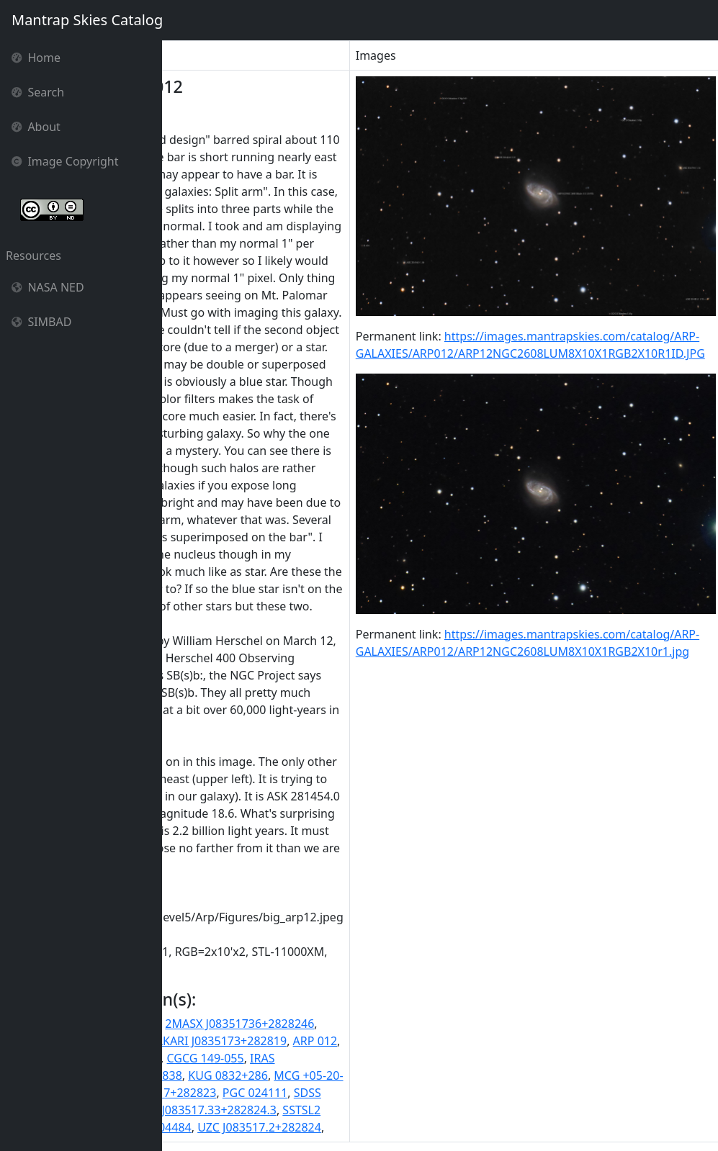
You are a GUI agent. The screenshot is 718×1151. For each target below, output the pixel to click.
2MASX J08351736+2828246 (397, 1024)
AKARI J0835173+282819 (378, 1041)
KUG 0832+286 (386, 1075)
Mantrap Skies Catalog (87, 20)
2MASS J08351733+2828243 (243, 1024)
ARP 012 (473, 1041)
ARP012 (189, 1058)
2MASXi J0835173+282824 (238, 1041)
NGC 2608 (221, 1093)
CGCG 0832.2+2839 (267, 1058)
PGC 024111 (413, 1093)
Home (36, 58)
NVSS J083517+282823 (314, 1093)
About (36, 127)
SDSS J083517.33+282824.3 (362, 1110)
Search (38, 92)
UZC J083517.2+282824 (418, 1127)
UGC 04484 (319, 1127)
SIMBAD (41, 322)
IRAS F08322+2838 (290, 1075)
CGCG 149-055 (363, 1058)
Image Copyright (65, 161)
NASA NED (48, 287)
